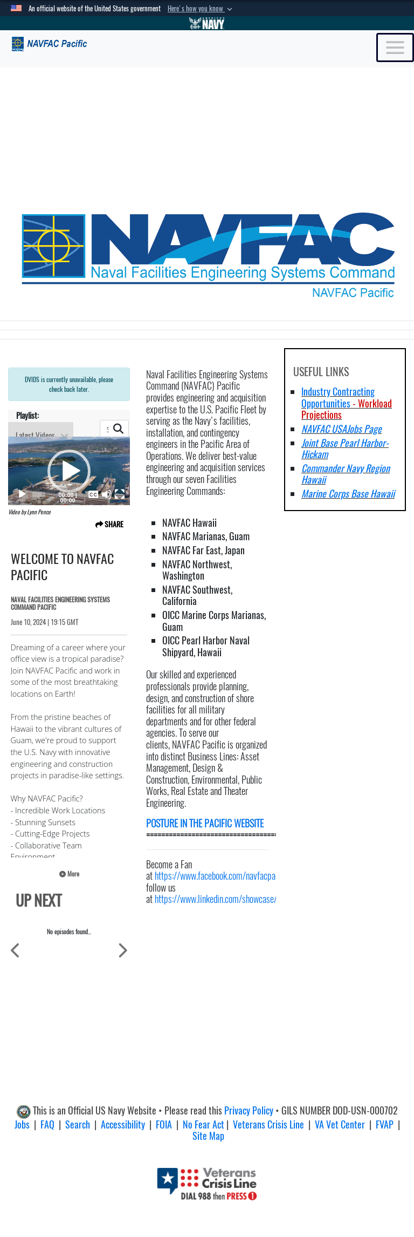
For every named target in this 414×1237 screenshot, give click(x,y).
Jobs (22, 1124)
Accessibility (123, 1124)
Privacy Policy (248, 1110)
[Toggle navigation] (395, 47)
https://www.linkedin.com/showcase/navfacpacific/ (240, 899)
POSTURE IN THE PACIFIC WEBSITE (205, 823)
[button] (201, 8)
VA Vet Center (340, 1124)
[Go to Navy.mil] (207, 23)
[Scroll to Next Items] (122, 950)
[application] (69, 471)
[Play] (22, 494)
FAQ (47, 1124)
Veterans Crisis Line (268, 1124)
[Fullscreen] (119, 494)
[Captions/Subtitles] (93, 494)
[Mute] (106, 494)
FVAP (385, 1124)
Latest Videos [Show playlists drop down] (42, 435)
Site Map (208, 1136)
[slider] (39, 494)
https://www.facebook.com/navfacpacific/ (224, 875)
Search (77, 1124)
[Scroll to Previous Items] (16, 950)
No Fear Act (203, 1124)
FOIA (164, 1124)
